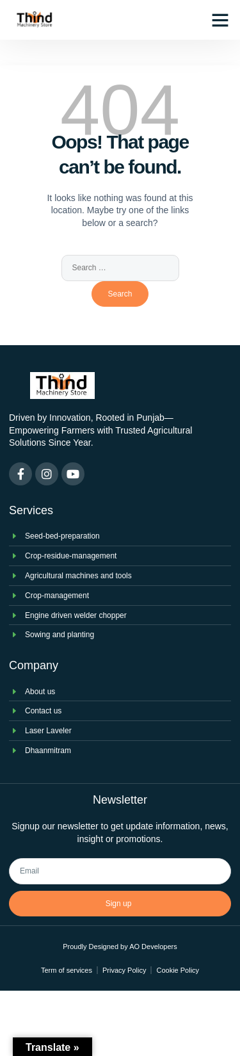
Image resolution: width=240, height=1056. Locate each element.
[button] (220, 19)
